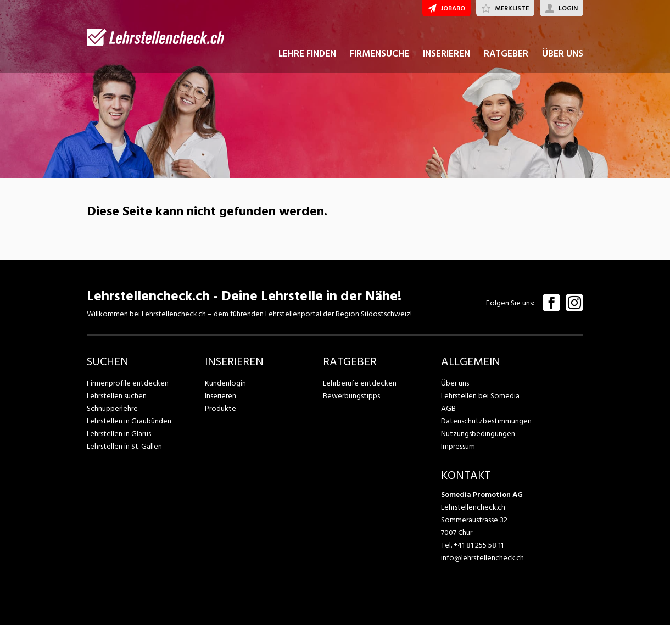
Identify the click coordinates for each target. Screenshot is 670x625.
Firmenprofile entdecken (128, 383)
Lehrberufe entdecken (360, 383)
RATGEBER (506, 54)
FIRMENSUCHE (379, 54)
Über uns (455, 383)
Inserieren (220, 395)
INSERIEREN (446, 54)
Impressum (458, 446)
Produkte (220, 408)
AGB (448, 408)
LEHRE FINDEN (307, 54)
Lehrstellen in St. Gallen (124, 446)
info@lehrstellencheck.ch (482, 557)
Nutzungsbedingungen (478, 433)
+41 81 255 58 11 (479, 545)
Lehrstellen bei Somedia (480, 395)
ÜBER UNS (562, 54)
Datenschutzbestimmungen (486, 421)
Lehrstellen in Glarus (119, 433)
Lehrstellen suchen (117, 395)
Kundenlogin (225, 383)
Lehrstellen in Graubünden (129, 421)
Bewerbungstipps (351, 395)
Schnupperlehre (112, 408)
